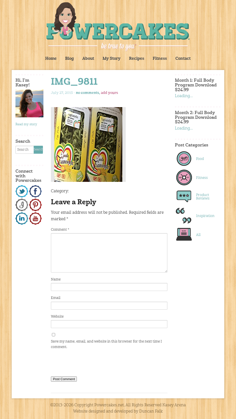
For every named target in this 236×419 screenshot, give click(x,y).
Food (200, 159)
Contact (183, 59)
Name (56, 279)
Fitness (160, 59)
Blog (69, 59)
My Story (111, 59)
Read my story (26, 124)
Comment (60, 229)
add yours (109, 93)
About (88, 59)
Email (55, 298)
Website (57, 316)
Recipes (136, 59)
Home (51, 59)
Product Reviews (203, 196)
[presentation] (89, 364)
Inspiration (205, 216)
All (198, 235)
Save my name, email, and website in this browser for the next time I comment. (106, 344)
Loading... (184, 96)
